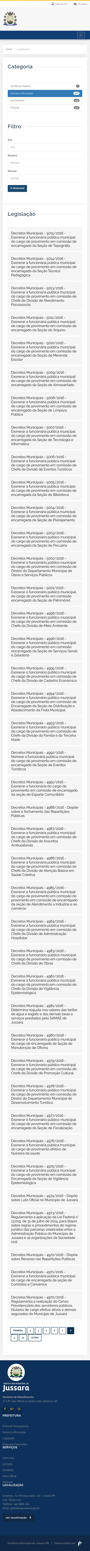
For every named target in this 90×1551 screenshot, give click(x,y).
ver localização (18, 1517)
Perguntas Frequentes (15, 1444)
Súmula (12, 171)
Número (12, 155)
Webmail (8, 1482)
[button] (45, 239)
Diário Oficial (9, 1476)
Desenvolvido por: (68, 1543)
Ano (10, 139)
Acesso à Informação (14, 1432)
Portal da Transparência (16, 1426)
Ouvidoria (8, 1470)
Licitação (8, 1464)
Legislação (9, 1438)
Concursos (8, 1458)
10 (23, 1337)
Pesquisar (17, 188)
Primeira (18, 1330)
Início (9, 49)
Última (35, 1337)
